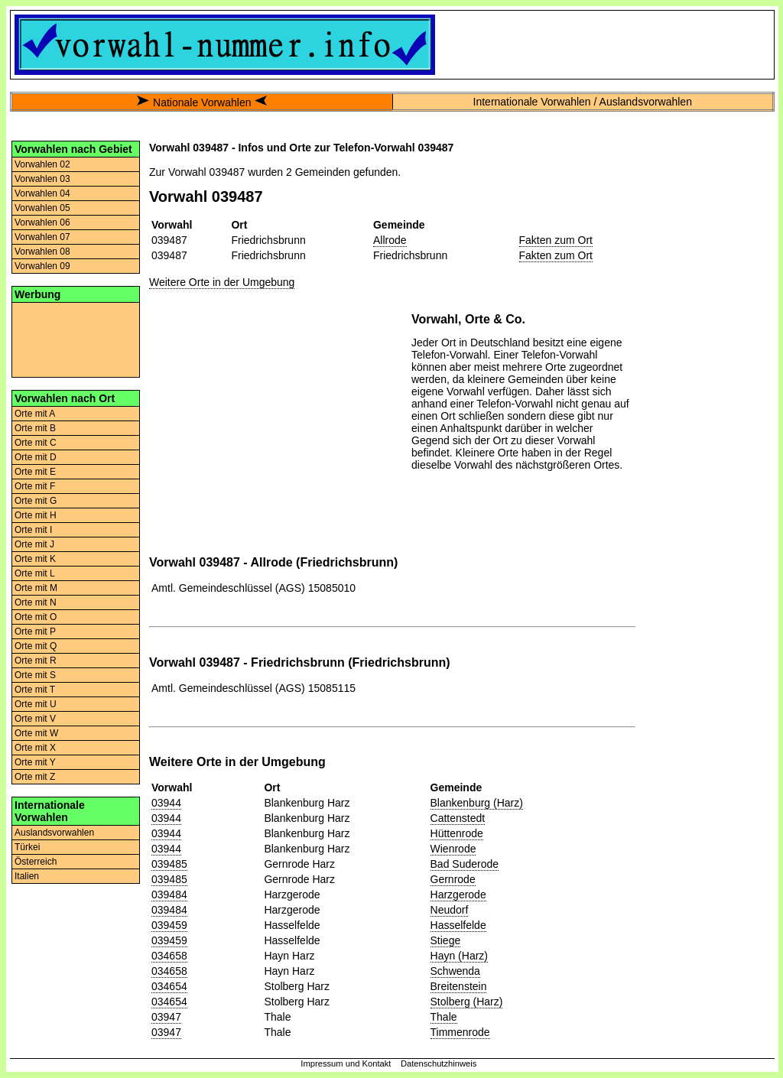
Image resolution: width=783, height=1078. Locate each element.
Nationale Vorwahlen (202, 102)
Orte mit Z (35, 776)
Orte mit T (35, 689)
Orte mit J (34, 544)
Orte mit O (36, 617)
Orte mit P (35, 631)
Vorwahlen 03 (42, 179)
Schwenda (455, 971)
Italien (27, 876)
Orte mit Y (35, 762)
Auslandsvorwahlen (54, 832)
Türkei (27, 847)
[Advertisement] (76, 338)
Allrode (390, 240)
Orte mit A (35, 413)
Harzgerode (458, 894)
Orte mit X (35, 747)
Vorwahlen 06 (42, 222)
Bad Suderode (464, 864)
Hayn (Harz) (459, 956)
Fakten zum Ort (556, 240)
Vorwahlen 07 (42, 237)
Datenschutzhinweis (439, 1063)
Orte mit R (36, 660)
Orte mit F (35, 486)
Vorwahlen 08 (42, 251)
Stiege (445, 940)
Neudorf (449, 910)
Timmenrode (460, 1032)
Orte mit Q (36, 646)
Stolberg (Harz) (466, 1001)
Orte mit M (36, 588)
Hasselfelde (458, 925)
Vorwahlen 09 (42, 266)
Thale (443, 1017)
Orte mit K (35, 559)
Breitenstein (458, 986)
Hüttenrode (456, 833)
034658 (169, 956)
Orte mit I (33, 529)
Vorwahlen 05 (42, 208)
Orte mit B (35, 428)
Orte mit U (36, 704)
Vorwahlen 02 (42, 164)
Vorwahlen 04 (42, 193)
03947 (166, 1017)
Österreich (36, 861)
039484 (169, 894)
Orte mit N (36, 602)
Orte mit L (35, 573)
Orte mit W (36, 733)
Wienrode (453, 849)
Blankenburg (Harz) (476, 803)
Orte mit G (36, 500)
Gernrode (453, 879)
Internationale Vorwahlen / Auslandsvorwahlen (582, 102)
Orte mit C (36, 442)
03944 (166, 803)
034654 (169, 986)
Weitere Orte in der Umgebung (221, 282)
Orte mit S (35, 675)
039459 (169, 925)
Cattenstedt (458, 818)
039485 (169, 864)
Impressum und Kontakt (346, 1063)
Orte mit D (36, 457)
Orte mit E (35, 471)
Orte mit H (36, 515)
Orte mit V (35, 718)
